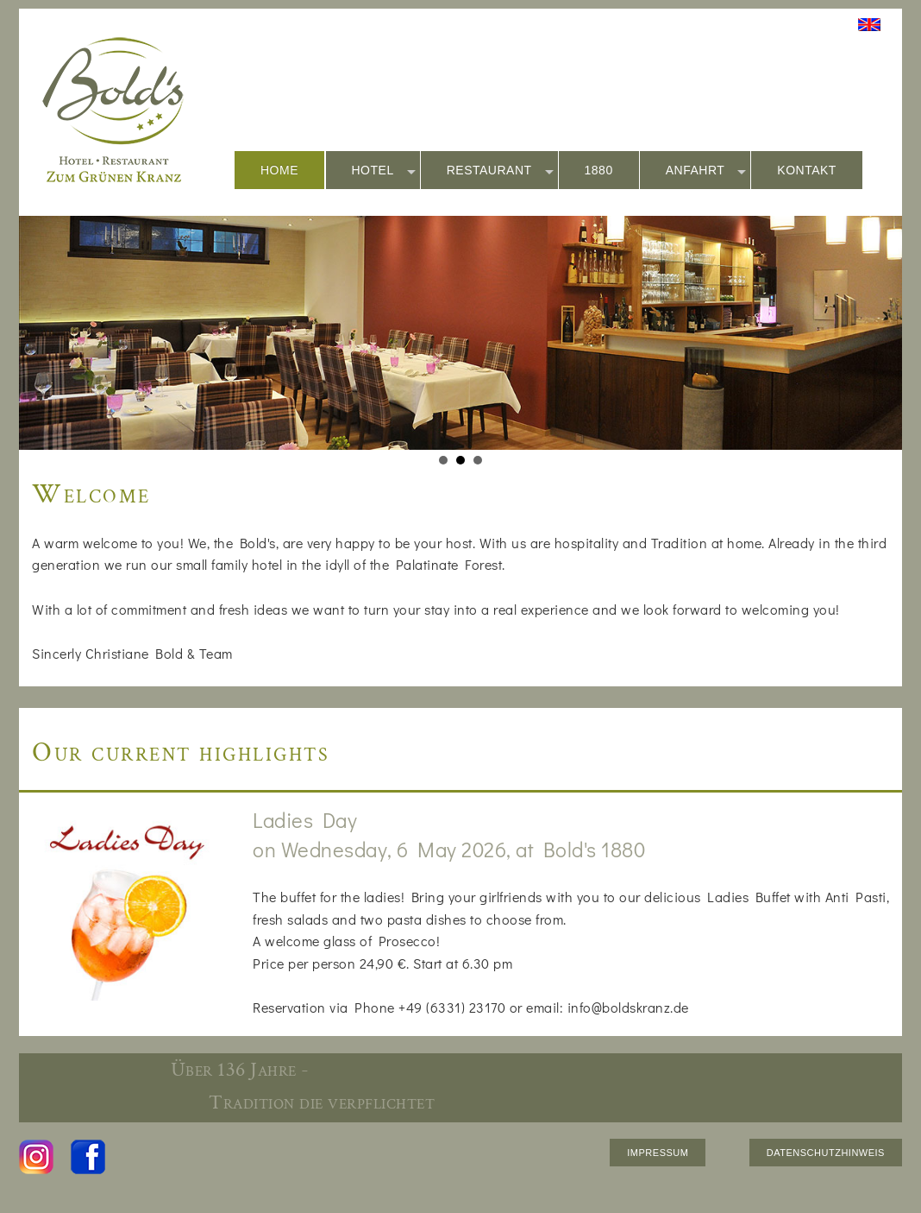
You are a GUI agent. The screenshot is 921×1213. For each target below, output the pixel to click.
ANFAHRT (706, 171)
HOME (279, 170)
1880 (599, 170)
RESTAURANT (500, 171)
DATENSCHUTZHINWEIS (826, 1152)
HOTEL (384, 171)
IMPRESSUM (657, 1152)
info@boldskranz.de (628, 1007)
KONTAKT (806, 170)
